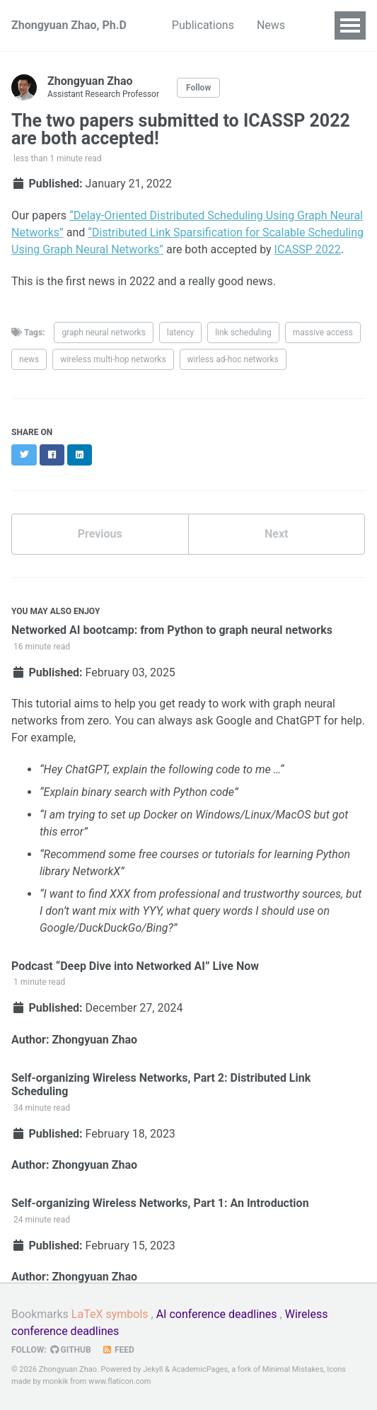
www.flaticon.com (119, 1381)
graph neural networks (103, 332)
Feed (118, 1350)
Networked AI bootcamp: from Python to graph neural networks (171, 630)
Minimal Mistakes (293, 1369)
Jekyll (153, 1369)
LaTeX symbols (110, 1314)
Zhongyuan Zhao (94, 1039)
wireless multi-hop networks (113, 359)
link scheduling (243, 332)
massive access (323, 332)
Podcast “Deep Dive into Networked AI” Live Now (135, 966)
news (29, 359)
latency (180, 332)
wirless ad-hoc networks (233, 359)
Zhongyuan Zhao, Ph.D (69, 25)
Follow (198, 88)
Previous (100, 534)
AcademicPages (200, 1369)
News (271, 25)
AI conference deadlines (216, 1314)
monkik (55, 1381)
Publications (203, 25)
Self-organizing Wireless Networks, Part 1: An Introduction (160, 1203)
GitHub (70, 1350)
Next (276, 534)
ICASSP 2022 (307, 249)
